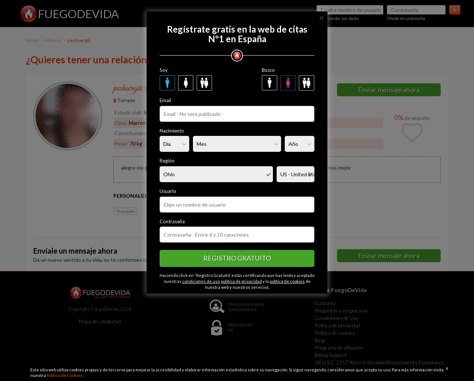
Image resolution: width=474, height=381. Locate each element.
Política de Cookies (65, 375)
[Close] (321, 17)
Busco (268, 70)
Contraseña (172, 221)
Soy (164, 70)
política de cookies (287, 281)
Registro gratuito (237, 258)
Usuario (168, 191)
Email (165, 100)
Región (167, 161)
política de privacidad (241, 281)
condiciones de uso (201, 281)
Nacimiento (172, 131)
